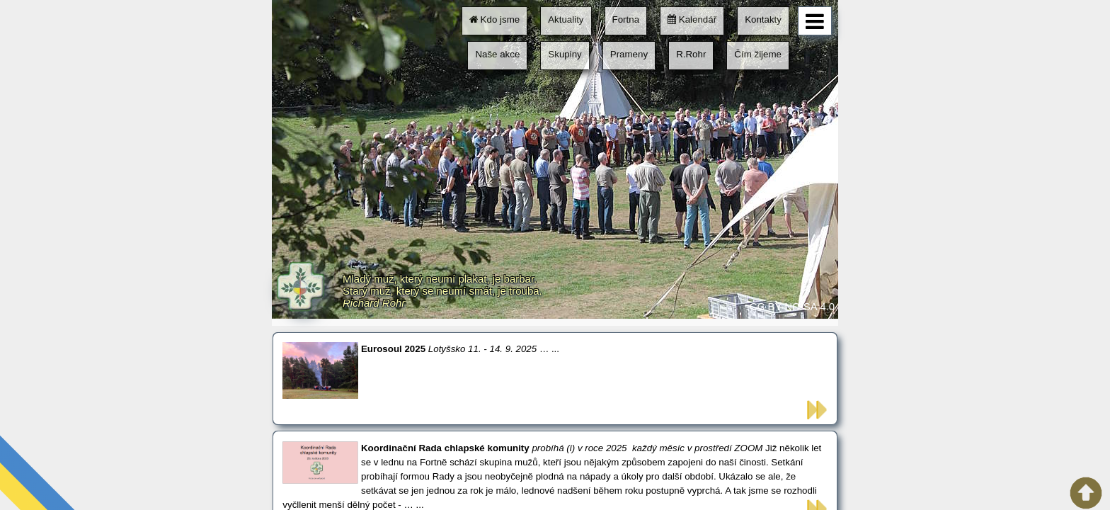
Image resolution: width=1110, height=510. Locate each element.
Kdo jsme (494, 19)
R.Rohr (691, 54)
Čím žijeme (758, 54)
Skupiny (564, 54)
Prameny (629, 54)
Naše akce (497, 54)
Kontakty (763, 19)
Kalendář (692, 19)
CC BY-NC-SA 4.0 (792, 306)
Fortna (626, 19)
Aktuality (565, 19)
